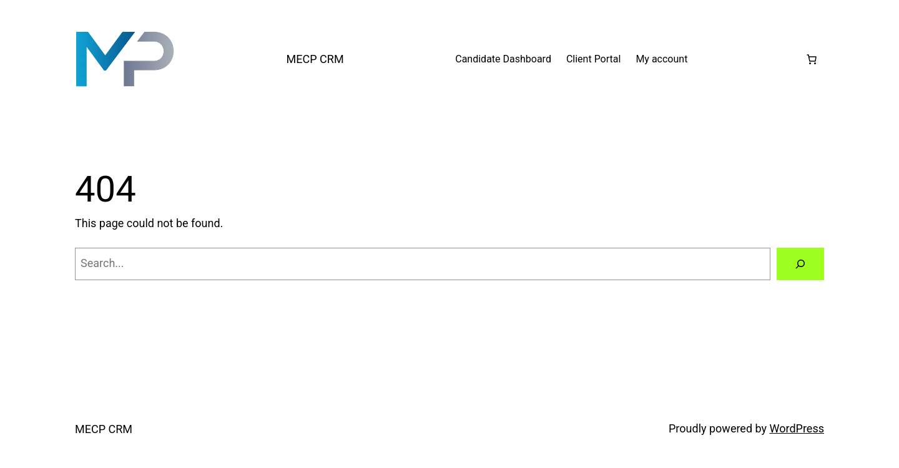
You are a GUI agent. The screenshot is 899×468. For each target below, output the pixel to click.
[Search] (800, 264)
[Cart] (811, 59)
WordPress (797, 428)
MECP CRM (315, 59)
